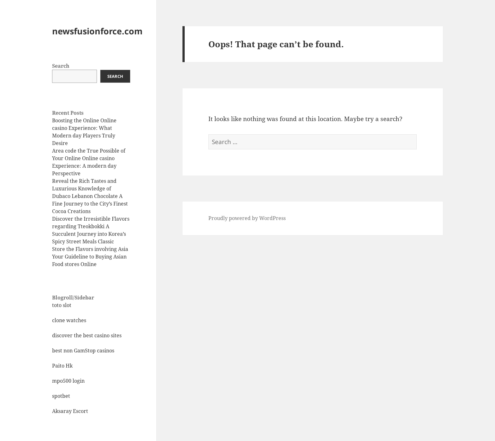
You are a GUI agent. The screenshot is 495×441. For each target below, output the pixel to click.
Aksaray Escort (70, 411)
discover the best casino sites (87, 335)
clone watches (69, 320)
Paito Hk (62, 365)
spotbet (61, 395)
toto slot (61, 305)
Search (60, 65)
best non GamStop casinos (83, 350)
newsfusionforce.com (97, 31)
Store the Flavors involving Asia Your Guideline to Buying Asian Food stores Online (90, 257)
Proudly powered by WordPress (247, 218)
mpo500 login (68, 380)
